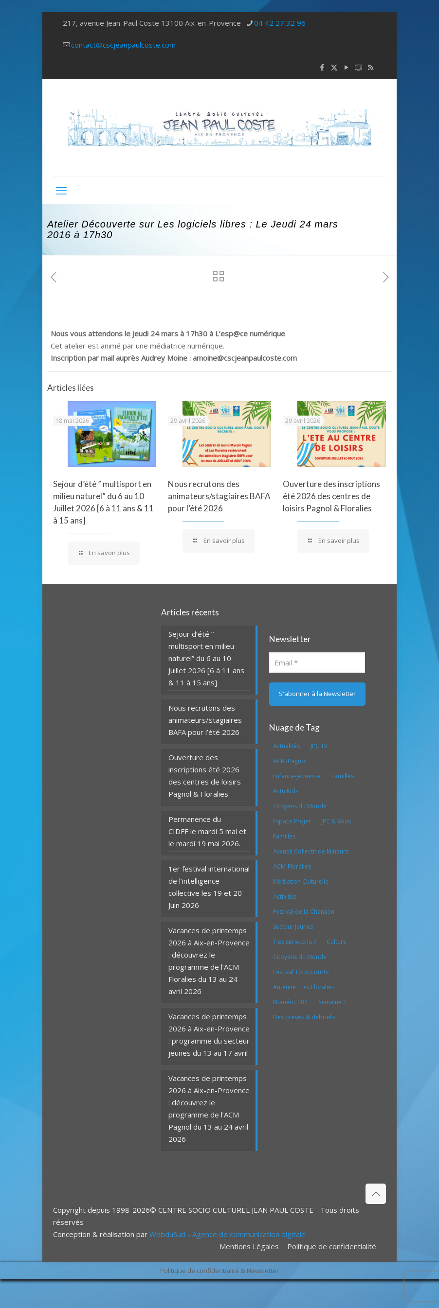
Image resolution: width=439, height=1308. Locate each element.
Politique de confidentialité (331, 1246)
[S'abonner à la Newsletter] (317, 694)
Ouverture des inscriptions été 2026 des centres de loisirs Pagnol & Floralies (331, 496)
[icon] (358, 67)
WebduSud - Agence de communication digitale (227, 1234)
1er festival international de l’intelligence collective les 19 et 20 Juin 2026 (209, 887)
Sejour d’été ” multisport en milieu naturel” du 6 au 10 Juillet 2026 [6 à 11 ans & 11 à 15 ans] (206, 658)
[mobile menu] (61, 190)
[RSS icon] (370, 67)
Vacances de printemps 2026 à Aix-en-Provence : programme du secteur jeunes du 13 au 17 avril (209, 1035)
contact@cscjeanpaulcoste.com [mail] (123, 45)
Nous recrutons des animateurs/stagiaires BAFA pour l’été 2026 (219, 496)
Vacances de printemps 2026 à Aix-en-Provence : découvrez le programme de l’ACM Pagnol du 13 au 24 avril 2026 (209, 1108)
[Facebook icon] (322, 67)
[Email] (317, 662)
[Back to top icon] (376, 1194)
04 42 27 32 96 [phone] (280, 23)
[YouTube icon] (346, 67)
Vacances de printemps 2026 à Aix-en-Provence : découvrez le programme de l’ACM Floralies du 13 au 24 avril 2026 (209, 960)
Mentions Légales (249, 1246)
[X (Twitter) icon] (334, 67)
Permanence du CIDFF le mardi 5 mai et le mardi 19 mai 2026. (207, 831)
